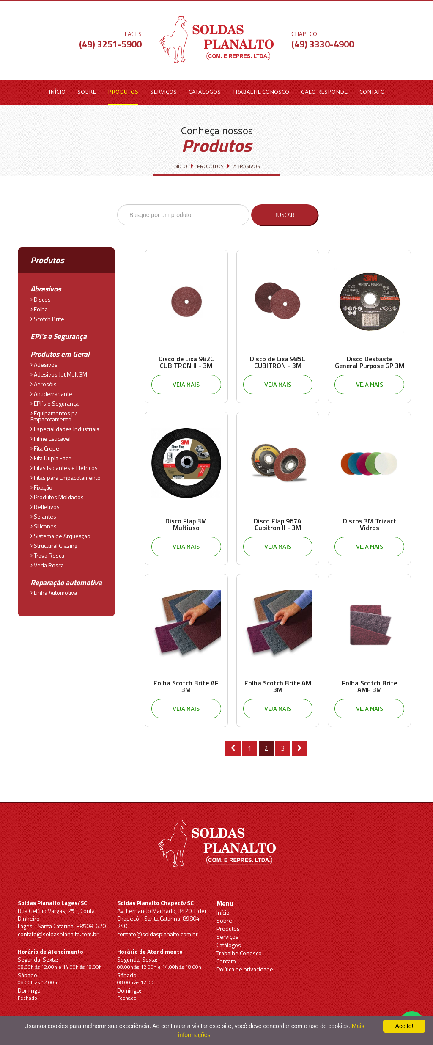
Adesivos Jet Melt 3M (58, 371)
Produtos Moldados (57, 494)
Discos (40, 298)
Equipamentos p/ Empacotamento (53, 413)
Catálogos (205, 91)
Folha (39, 307)
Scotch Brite (47, 317)
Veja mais (186, 384)
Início (57, 91)
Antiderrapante (51, 391)
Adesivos (44, 362)
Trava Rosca (47, 552)
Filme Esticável (50, 436)
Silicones (43, 523)
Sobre (86, 91)
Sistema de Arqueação (60, 533)
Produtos (123, 91)
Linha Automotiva (53, 589)
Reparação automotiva (63, 580)
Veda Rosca (47, 562)
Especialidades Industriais (64, 426)
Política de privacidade (244, 969)
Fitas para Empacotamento (65, 474)
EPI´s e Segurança (54, 400)
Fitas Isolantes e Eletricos (64, 465)
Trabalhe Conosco (261, 91)
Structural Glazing (53, 543)
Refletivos (45, 504)
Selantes (43, 513)
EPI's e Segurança (56, 335)
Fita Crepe (44, 445)
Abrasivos (45, 288)
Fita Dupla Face (50, 455)
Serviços (163, 91)
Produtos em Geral (57, 352)
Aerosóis (43, 381)
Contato (372, 91)
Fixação (41, 484)
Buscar (288, 214)
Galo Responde (324, 91)
